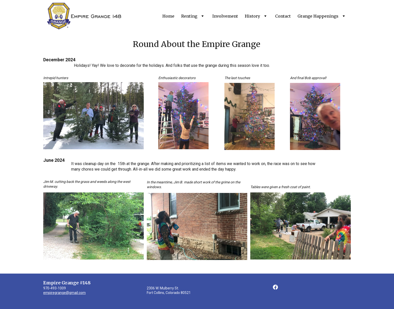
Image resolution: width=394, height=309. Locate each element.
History (252, 16)
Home (168, 16)
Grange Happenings (318, 16)
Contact (283, 16)
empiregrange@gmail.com (64, 293)
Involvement (225, 16)
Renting (189, 16)
